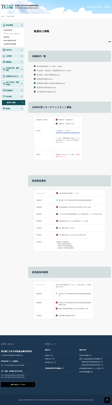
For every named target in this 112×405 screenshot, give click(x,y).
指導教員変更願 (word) (45, 79)
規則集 (8, 108)
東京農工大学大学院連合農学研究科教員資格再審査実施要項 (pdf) (75, 303)
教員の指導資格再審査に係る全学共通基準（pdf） (74, 308)
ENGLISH (107, 7)
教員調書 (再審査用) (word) (67, 315)
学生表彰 (9, 96)
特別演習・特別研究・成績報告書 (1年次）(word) (54, 70)
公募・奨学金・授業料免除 (12, 83)
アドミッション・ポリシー (12, 33)
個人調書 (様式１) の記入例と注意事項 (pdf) (72, 235)
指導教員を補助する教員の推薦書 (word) (51, 83)
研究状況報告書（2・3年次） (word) (49, 66)
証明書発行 (9, 90)
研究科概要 (9, 25)
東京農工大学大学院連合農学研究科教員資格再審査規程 (75, 294)
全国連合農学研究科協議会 (53, 368)
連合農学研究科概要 (10, 44)
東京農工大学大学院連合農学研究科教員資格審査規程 (75, 200)
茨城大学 (47, 355)
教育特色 (6, 37)
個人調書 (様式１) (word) (66, 228)
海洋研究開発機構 (84, 372)
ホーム (2, 16)
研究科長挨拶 (8, 30)
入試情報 (9, 56)
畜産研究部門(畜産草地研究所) (91, 362)
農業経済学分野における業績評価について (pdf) (73, 221)
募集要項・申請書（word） (67, 123)
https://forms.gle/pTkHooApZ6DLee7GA (68, 132)
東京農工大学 (49, 362)
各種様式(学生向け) (12, 76)
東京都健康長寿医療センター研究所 (90, 368)
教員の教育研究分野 (10, 40)
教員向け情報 (11, 102)
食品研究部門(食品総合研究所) (91, 365)
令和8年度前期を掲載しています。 (69, 193)
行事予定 (9, 50)
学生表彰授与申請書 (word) (46, 92)
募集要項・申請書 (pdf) (66, 119)
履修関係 (9, 62)
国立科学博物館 (84, 355)
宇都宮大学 (48, 359)
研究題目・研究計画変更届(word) (48, 75)
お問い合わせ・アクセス (95, 7)
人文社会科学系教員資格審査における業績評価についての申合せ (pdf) (80, 214)
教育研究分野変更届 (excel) (46, 87)
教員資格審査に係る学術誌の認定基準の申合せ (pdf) (75, 207)
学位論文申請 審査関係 (12, 69)
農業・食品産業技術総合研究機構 (89, 359)
